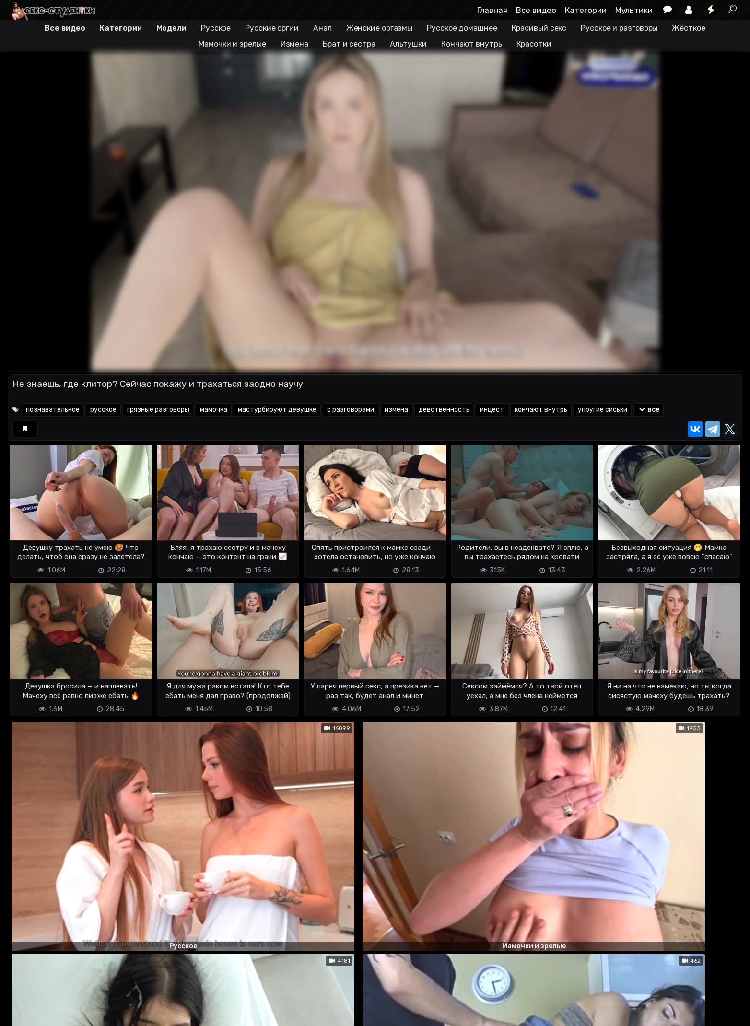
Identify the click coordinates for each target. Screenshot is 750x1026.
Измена (294, 43)
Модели (171, 28)
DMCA (23, 1012)
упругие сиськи (602, 410)
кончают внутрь (541, 410)
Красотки (533, 43)
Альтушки (408, 43)
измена (396, 410)
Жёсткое (688, 28)
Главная (492, 10)
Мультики (634, 10)
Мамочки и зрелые (232, 43)
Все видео (536, 10)
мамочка (213, 410)
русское (103, 410)
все (648, 410)
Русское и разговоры (619, 28)
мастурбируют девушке (277, 410)
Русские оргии (272, 28)
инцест (492, 410)
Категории (586, 10)
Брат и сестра (349, 43)
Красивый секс (539, 28)
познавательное (53, 410)
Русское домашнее (462, 28)
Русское (216, 28)
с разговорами (350, 410)
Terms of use (57, 1012)
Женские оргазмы (379, 28)
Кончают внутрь (471, 43)
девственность (444, 410)
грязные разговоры (158, 410)
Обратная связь (107, 1012)
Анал (322, 28)
